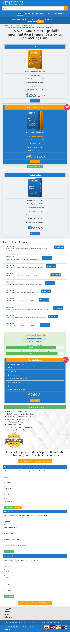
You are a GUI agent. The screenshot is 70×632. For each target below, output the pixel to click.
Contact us (26, 622)
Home (20, 13)
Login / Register (58, 13)
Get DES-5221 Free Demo (35, 167)
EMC (11, 25)
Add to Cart (35, 101)
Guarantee (42, 622)
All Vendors (29, 13)
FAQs (20, 622)
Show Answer (9, 507)
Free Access (40, 13)
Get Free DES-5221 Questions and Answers (35, 461)
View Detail (35, 400)
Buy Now (17, 507)
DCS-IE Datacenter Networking (23, 25)
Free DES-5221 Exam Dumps (35, 407)
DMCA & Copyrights (53, 622)
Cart (49, 13)
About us (34, 622)
